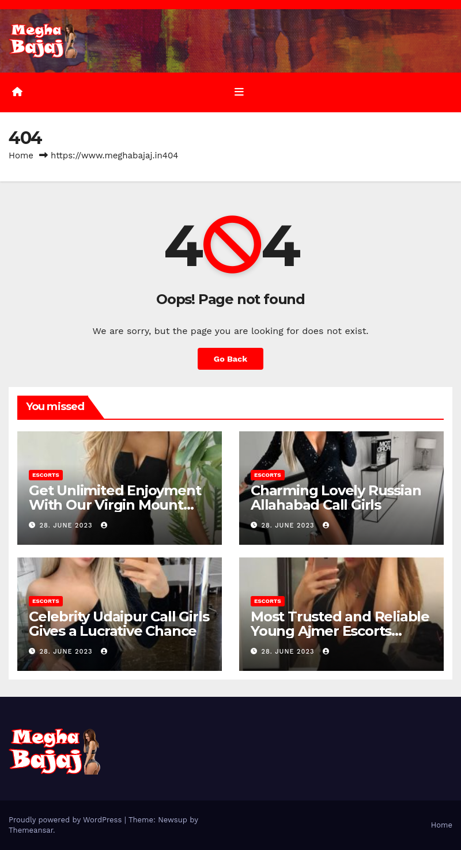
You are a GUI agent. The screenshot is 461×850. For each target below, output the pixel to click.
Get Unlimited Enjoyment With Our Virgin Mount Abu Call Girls (115, 505)
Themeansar (31, 830)
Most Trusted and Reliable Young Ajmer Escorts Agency (340, 631)
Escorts (45, 475)
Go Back (230, 358)
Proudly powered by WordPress (66, 819)
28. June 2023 (67, 525)
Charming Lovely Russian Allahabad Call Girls (336, 497)
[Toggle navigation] (239, 92)
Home (21, 155)
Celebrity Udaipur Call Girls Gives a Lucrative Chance (119, 623)
